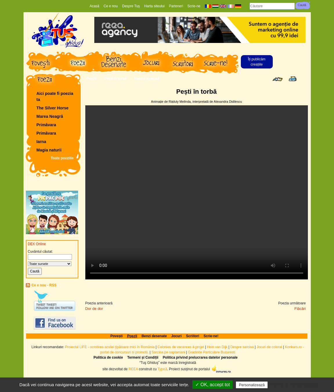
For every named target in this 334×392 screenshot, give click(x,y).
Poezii (92, 79)
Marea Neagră (50, 116)
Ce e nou (111, 6)
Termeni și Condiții (142, 357)
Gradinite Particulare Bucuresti (211, 352)
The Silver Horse (53, 108)
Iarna (41, 141)
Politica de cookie (108, 357)
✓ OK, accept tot (212, 384)
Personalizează (252, 385)
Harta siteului (154, 6)
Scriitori (192, 336)
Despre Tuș (131, 6)
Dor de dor (94, 308)
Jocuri (176, 336)
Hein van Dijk (217, 347)
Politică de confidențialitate (294, 384)
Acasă (94, 6)
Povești (116, 336)
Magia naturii (49, 150)
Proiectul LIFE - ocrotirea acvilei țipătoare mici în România (110, 347)
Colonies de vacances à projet (181, 347)
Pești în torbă (115, 79)
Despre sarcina (242, 347)
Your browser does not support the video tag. (196, 192)
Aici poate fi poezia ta (55, 96)
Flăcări (300, 308)
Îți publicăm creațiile (257, 61)
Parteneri (176, 6)
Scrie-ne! (210, 336)
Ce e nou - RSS (44, 285)
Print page (293, 78)
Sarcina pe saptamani (168, 352)
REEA (133, 369)
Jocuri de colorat (270, 347)
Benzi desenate (154, 336)
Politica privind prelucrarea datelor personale (200, 357)
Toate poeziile (62, 158)
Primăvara (46, 124)
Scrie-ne (194, 6)
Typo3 (162, 369)
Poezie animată (147, 79)
